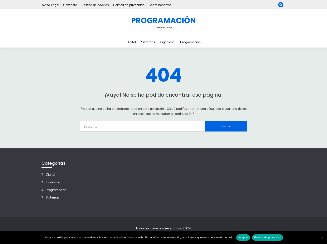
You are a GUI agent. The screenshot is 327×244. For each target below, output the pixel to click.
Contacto (70, 5)
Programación (163, 20)
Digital (131, 42)
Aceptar (243, 237)
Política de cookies (95, 5)
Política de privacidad (129, 5)
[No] (322, 237)
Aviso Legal (50, 5)
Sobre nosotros (160, 5)
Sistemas (148, 42)
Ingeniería (167, 42)
